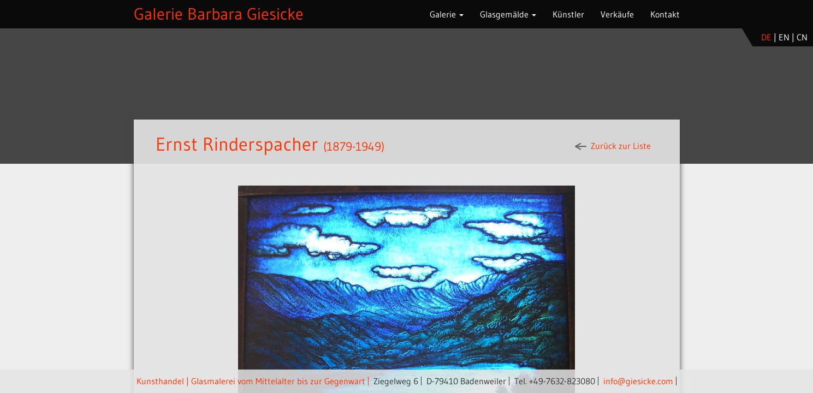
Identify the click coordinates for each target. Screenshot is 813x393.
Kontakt (665, 14)
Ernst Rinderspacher (237, 144)
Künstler (568, 14)
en (784, 37)
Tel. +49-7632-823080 (554, 381)
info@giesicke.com (638, 381)
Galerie (447, 14)
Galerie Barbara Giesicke (219, 14)
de (766, 37)
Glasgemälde (508, 14)
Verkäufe (617, 14)
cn (802, 37)
